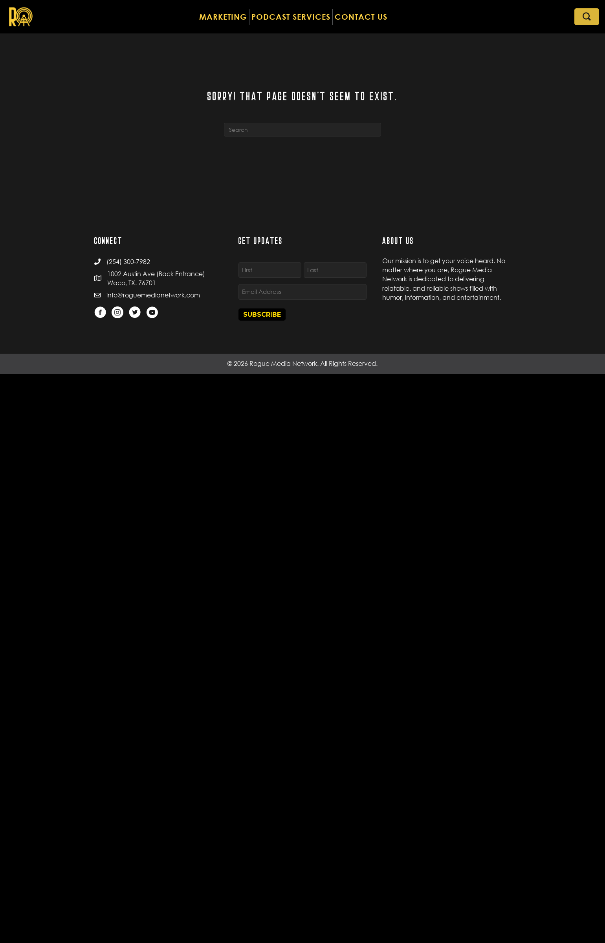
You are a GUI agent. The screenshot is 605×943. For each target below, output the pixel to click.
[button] (586, 16)
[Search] (302, 130)
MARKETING (223, 16)
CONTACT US (361, 16)
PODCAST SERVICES (290, 16)
